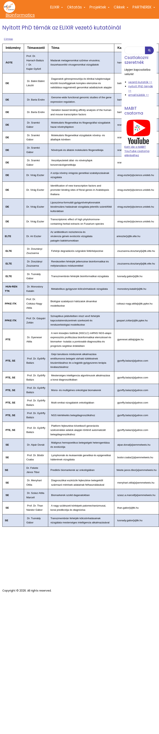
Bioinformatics (20, 15)
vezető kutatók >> (140, 82)
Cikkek (121, 9)
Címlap (8, 39)
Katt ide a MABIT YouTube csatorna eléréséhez (136, 151)
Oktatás (76, 9)
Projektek (99, 9)
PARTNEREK (143, 9)
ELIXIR (56, 9)
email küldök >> (138, 95)
